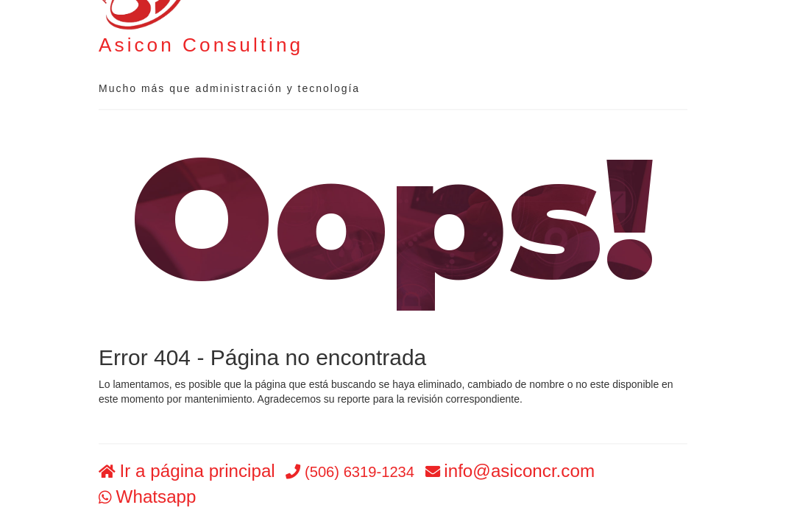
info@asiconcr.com (519, 471)
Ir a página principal (197, 471)
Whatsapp (156, 496)
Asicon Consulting (201, 45)
